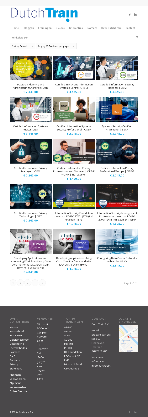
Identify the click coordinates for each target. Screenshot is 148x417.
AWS (39, 366)
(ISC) (41, 362)
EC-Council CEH (73, 356)
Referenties (75, 28)
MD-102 (68, 343)
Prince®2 (42, 349)
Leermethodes (18, 348)
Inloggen (28, 28)
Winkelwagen (20, 37)
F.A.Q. (13, 356)
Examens (92, 28)
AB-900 (68, 339)
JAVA (39, 374)
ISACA (40, 357)
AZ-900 (68, 327)
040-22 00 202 (99, 351)
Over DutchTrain (111, 28)
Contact (130, 28)
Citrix (40, 379)
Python (41, 370)
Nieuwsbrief (17, 331)
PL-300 (68, 348)
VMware (42, 336)
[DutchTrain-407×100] (44, 14)
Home (15, 28)
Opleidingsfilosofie (21, 339)
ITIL (39, 345)
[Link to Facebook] (130, 14)
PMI (39, 353)
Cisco (40, 341)
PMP (66, 360)
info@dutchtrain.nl (102, 365)
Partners (15, 360)
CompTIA (42, 332)
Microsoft (42, 324)
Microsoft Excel (73, 364)
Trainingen (45, 28)
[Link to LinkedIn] (135, 14)
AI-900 (67, 335)
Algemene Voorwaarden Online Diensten (19, 387)
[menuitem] (136, 37)
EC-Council (43, 328)
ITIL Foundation (73, 352)
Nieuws (60, 28)
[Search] (136, 37)
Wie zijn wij (16, 335)
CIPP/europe (71, 368)
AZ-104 (68, 331)
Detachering (17, 343)
